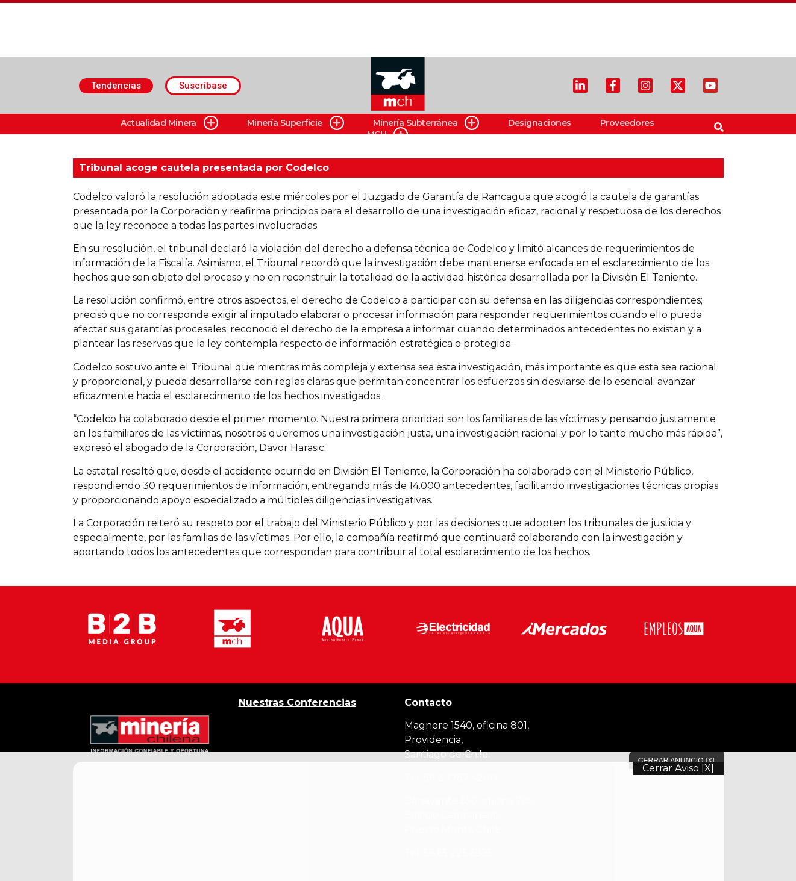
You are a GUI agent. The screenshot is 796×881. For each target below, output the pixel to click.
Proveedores (627, 122)
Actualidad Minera (169, 123)
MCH (388, 134)
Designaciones (539, 122)
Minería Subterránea (426, 123)
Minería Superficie (295, 123)
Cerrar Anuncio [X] (676, 760)
